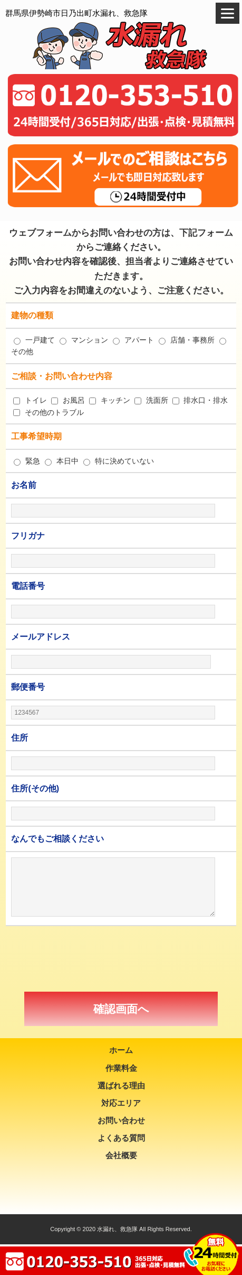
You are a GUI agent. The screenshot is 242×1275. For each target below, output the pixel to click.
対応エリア (121, 1102)
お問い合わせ (121, 1120)
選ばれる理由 (121, 1085)
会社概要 (121, 1155)
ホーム (121, 1050)
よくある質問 (121, 1137)
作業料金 (121, 1068)
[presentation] (121, 959)
